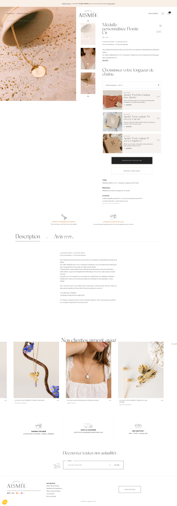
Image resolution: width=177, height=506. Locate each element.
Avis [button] (58, 236)
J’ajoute (127, 104)
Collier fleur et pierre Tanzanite (30, 400)
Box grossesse (51, 496)
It (14, 492)
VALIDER (116, 464)
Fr (10, 492)
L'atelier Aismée (22, 13)
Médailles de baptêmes (54, 488)
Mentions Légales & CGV (88, 501)
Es (18, 492)
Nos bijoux (10, 13)
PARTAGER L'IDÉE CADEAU (132, 170)
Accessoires (50, 493)
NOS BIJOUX (51, 483)
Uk (23, 492)
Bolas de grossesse (53, 485)
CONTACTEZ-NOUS (130, 489)
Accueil (9, 20)
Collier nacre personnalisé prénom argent (83, 400)
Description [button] (27, 236)
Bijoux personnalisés (53, 490)
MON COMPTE (153, 13)
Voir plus (105, 60)
